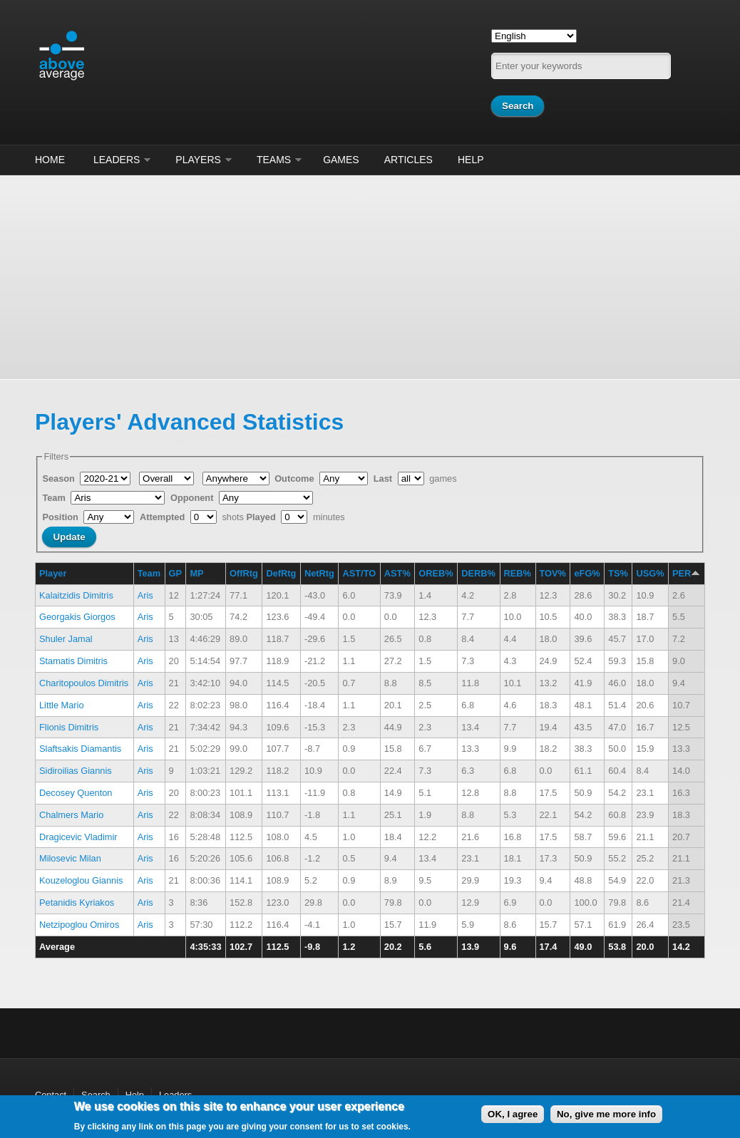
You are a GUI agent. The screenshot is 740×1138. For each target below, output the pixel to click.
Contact (50, 1095)
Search (96, 1095)
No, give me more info (606, 1114)
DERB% (478, 573)
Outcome (295, 478)
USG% (650, 573)
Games (341, 159)
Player (52, 573)
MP (196, 573)
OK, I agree (513, 1114)
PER (686, 573)
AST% (397, 573)
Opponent (193, 497)
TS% (618, 573)
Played (263, 517)
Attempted (163, 517)
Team (55, 497)
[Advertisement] (370, 275)
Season (59, 478)
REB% (517, 573)
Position (61, 517)
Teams (274, 159)
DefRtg (281, 573)
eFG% (587, 573)
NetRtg (319, 573)
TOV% (553, 573)
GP (176, 573)
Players (198, 159)
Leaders (116, 159)
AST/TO (359, 573)
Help (471, 159)
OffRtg (244, 573)
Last (384, 478)
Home (50, 159)
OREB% (435, 573)
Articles (408, 159)
